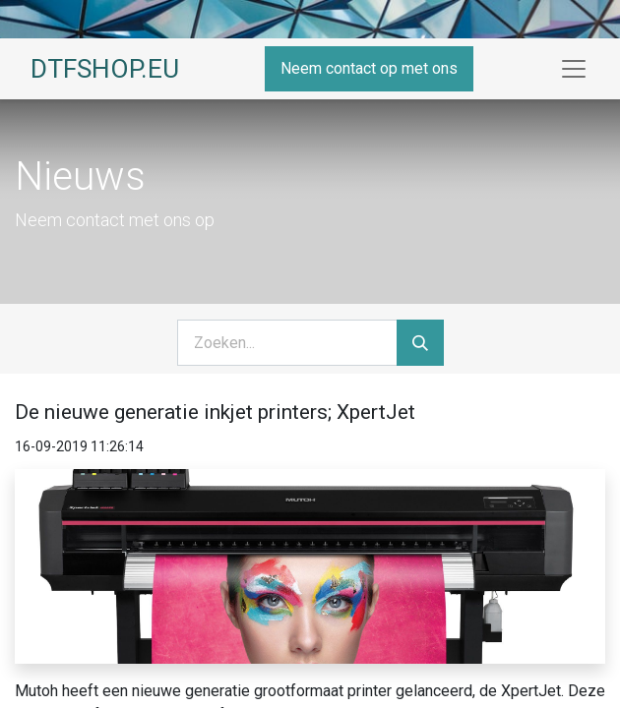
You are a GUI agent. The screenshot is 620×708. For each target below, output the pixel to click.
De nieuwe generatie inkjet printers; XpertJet (215, 412)
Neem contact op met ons (369, 68)
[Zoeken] (420, 343)
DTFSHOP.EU (105, 69)
